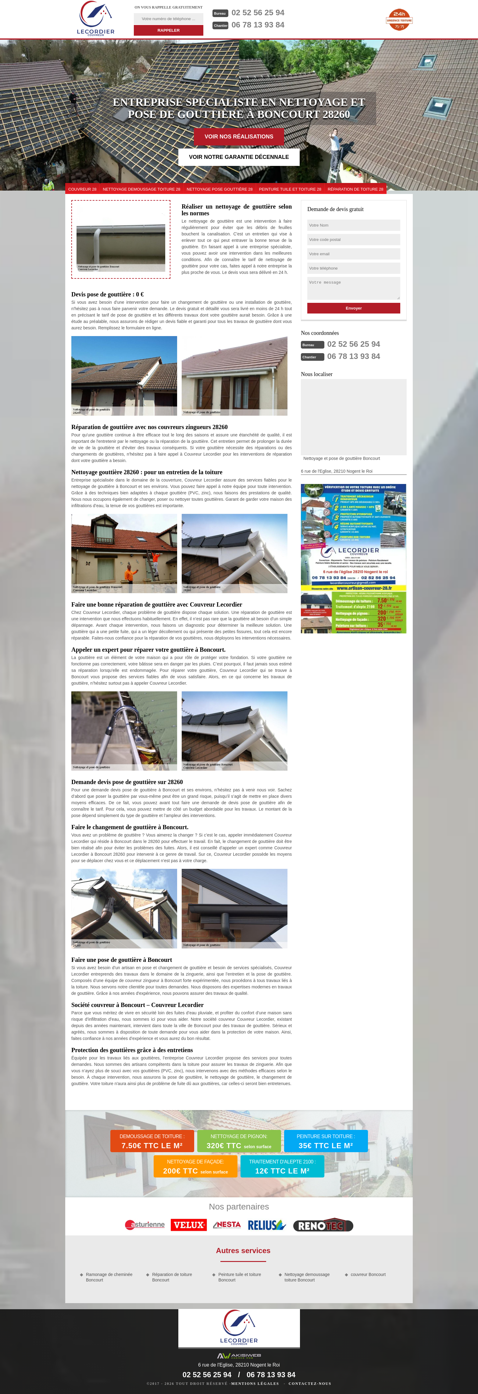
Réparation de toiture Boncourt (172, 1277)
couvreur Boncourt (368, 1274)
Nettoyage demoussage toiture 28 (141, 189)
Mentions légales (255, 1383)
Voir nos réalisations (239, 137)
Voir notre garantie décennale (239, 157)
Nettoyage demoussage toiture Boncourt (307, 1277)
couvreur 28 (82, 189)
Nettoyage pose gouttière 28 (220, 189)
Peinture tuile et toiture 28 (290, 189)
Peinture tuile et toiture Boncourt (239, 1277)
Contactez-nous (310, 1383)
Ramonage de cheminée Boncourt (109, 1277)
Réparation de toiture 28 (355, 189)
